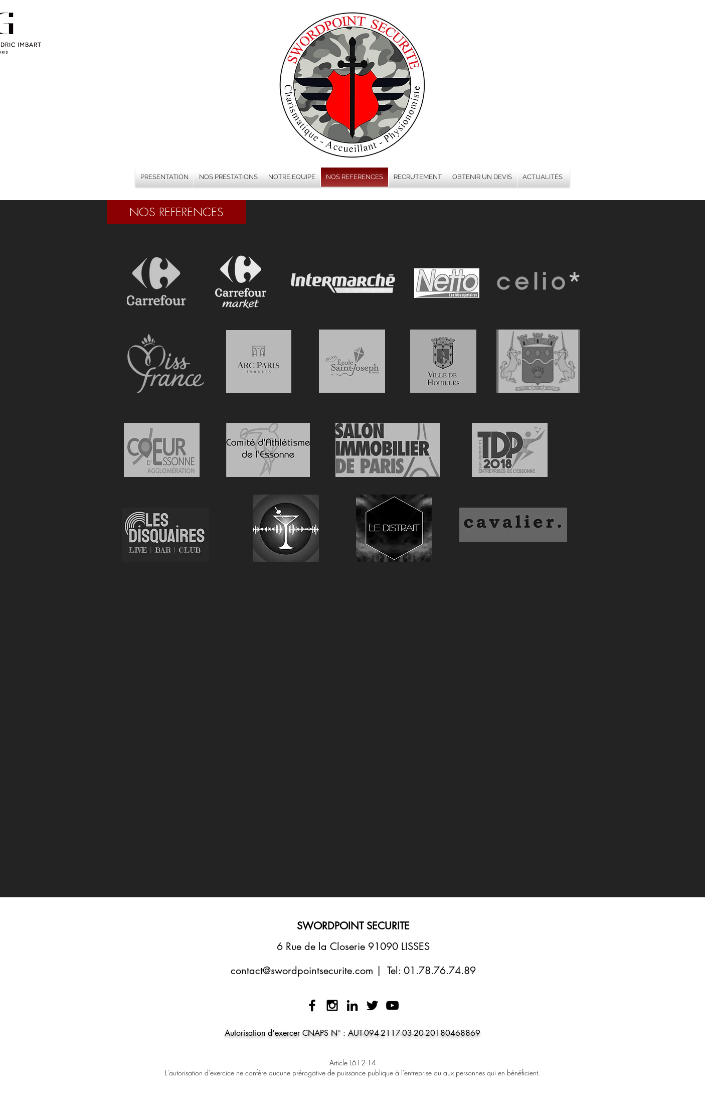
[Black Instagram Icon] (332, 1005)
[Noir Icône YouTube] (392, 1005)
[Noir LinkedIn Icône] (352, 1005)
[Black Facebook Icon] (312, 1005)
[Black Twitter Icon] (372, 1005)
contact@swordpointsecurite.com (302, 970)
